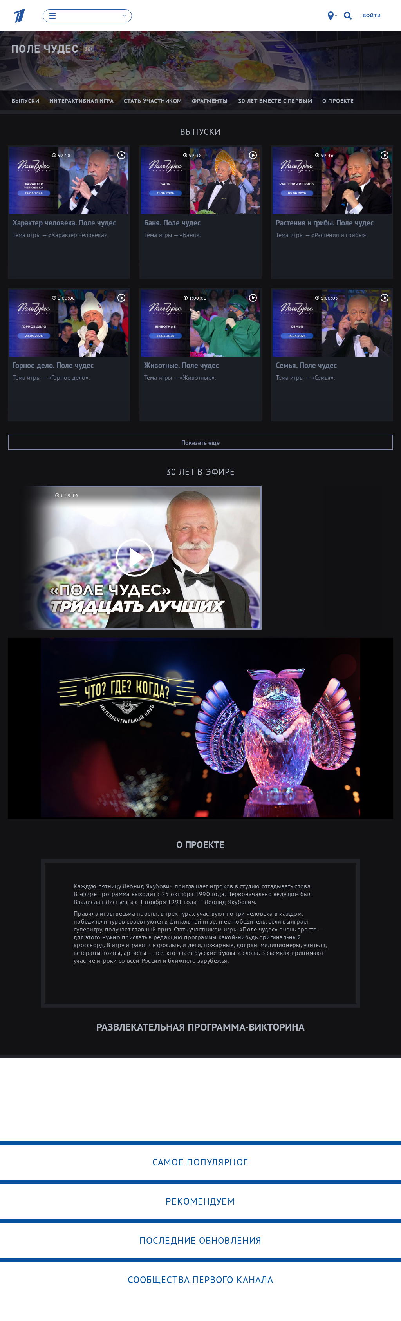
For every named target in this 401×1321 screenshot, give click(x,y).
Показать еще (200, 442)
